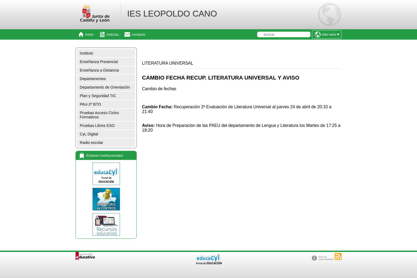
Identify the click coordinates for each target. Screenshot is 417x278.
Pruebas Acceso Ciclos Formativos (99, 115)
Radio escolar (91, 142)
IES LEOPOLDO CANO (172, 13)
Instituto (86, 53)
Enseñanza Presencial (99, 62)
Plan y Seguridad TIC (98, 96)
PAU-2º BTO (90, 104)
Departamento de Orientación (105, 87)
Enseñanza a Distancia (99, 70)
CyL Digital (89, 134)
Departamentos (93, 79)
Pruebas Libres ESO (97, 125)
